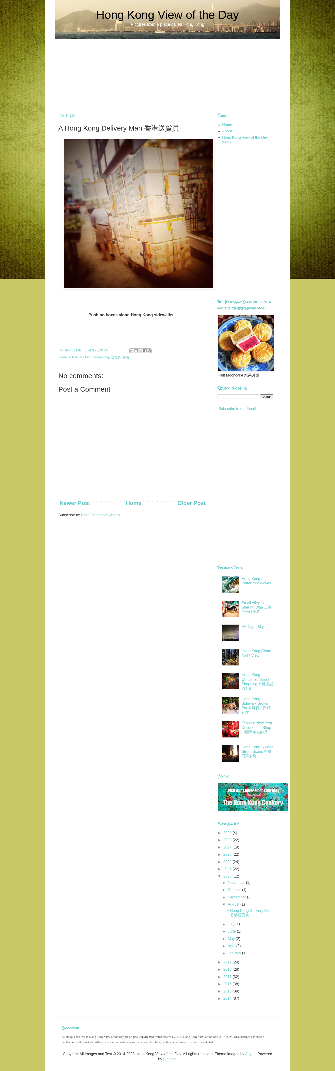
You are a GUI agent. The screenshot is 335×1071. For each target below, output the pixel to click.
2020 (228, 876)
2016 (228, 984)
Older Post (192, 503)
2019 (228, 962)
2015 (228, 991)
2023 (228, 854)
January (235, 953)
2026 (228, 833)
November (237, 882)
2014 (228, 998)
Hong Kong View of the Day (167, 14)
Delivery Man (81, 357)
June (232, 931)
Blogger (169, 1059)
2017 (228, 977)
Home (133, 503)
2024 (228, 847)
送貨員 (116, 357)
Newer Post (75, 503)
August (234, 904)
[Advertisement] (167, 71)
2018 (228, 969)
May (232, 939)
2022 (228, 862)
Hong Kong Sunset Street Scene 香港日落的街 (257, 751)
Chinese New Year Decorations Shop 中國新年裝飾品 (256, 727)
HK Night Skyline (255, 627)
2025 (228, 840)
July (231, 924)
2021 (228, 869)
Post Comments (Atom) (100, 515)
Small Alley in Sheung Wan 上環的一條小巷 (256, 607)
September (237, 897)
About (227, 131)
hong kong (101, 357)
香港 (126, 357)
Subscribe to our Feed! (237, 409)
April (232, 946)
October (235, 890)
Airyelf (250, 1054)
